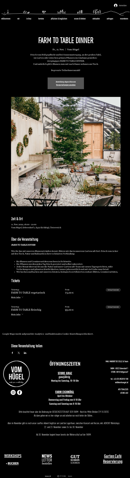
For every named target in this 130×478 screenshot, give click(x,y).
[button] (47, 459)
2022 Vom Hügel (63, 476)
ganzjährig (65, 377)
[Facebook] (19, 392)
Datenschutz (70, 476)
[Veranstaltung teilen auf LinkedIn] (25, 353)
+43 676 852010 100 (120, 378)
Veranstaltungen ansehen (66, 85)
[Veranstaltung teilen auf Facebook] (12, 353)
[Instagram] (13, 392)
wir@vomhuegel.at (121, 382)
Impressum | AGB (48, 476)
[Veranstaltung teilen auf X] (19, 353)
